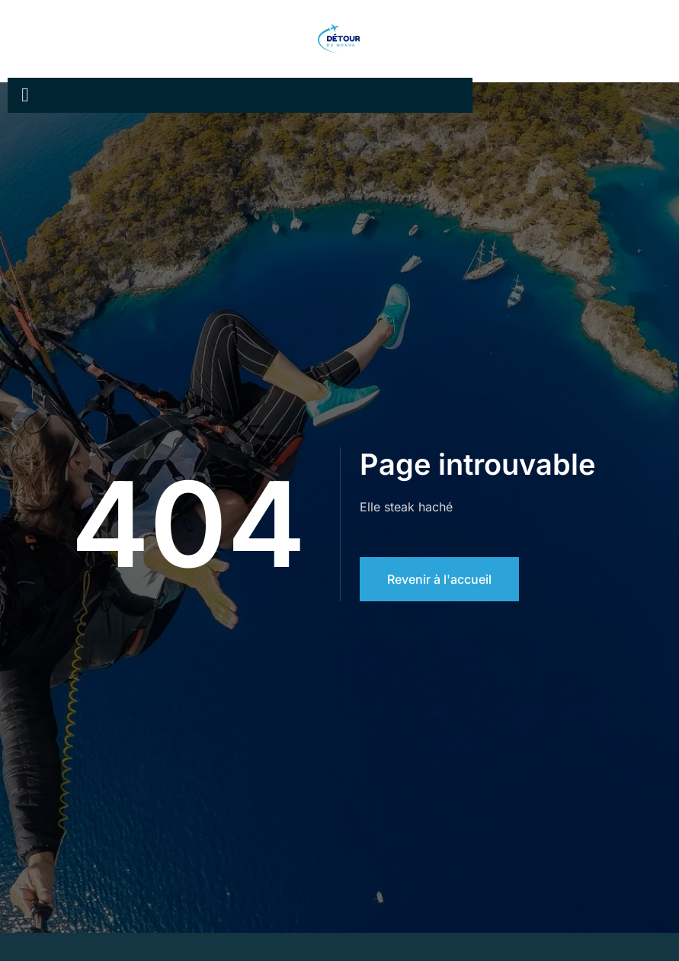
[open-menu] (25, 95)
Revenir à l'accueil (439, 579)
